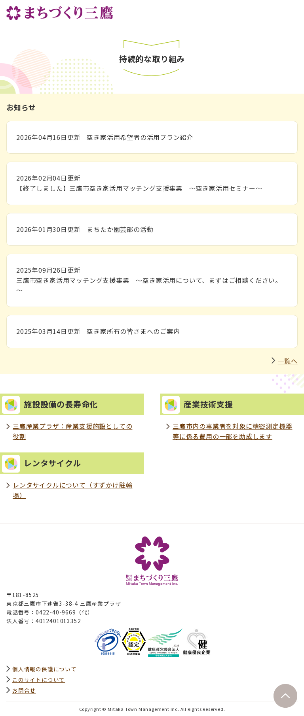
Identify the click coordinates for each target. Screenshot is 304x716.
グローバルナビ (291, 10)
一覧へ (288, 361)
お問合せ (24, 690)
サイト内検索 (273, 10)
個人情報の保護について (44, 669)
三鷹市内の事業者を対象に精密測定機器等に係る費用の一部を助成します (232, 431)
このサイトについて (38, 680)
